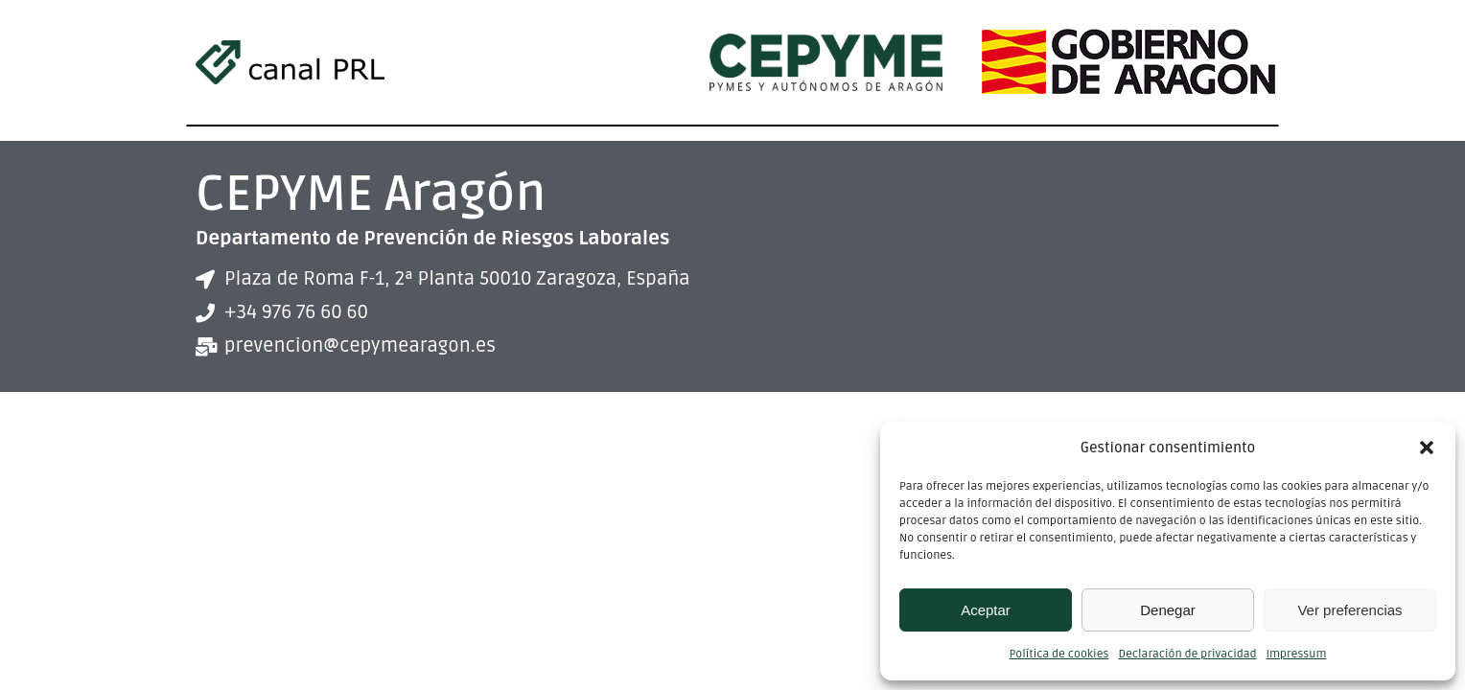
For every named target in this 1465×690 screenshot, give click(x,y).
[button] (1426, 447)
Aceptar (986, 610)
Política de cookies (1059, 654)
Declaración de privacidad (1187, 654)
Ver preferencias (1349, 610)
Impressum (1297, 654)
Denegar (1168, 610)
